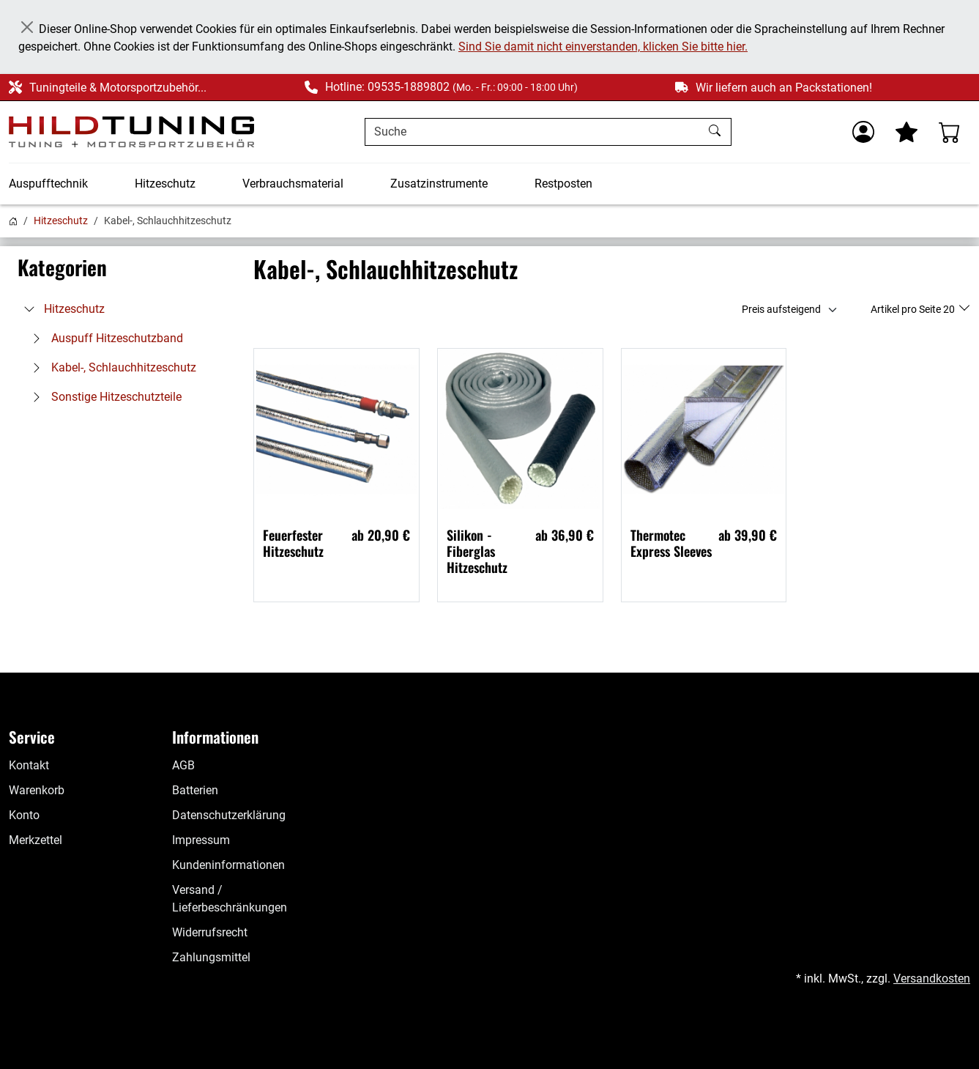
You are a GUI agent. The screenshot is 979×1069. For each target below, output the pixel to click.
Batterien (195, 790)
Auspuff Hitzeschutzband (104, 338)
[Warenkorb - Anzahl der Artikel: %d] (949, 132)
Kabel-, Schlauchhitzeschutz (110, 367)
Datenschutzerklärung (229, 815)
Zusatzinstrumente (439, 184)
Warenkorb (36, 790)
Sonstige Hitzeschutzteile (103, 397)
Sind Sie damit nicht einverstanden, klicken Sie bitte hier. (603, 46)
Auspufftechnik (48, 184)
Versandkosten (931, 978)
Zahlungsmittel (211, 957)
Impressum (201, 840)
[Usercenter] (863, 132)
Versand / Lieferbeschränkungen (229, 898)
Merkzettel (35, 840)
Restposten (563, 184)
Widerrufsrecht (209, 932)
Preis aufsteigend (781, 309)
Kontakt (29, 765)
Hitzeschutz (165, 184)
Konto (24, 815)
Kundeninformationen (228, 865)
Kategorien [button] (62, 267)
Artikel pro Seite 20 (914, 309)
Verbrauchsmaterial (292, 184)
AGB (183, 765)
